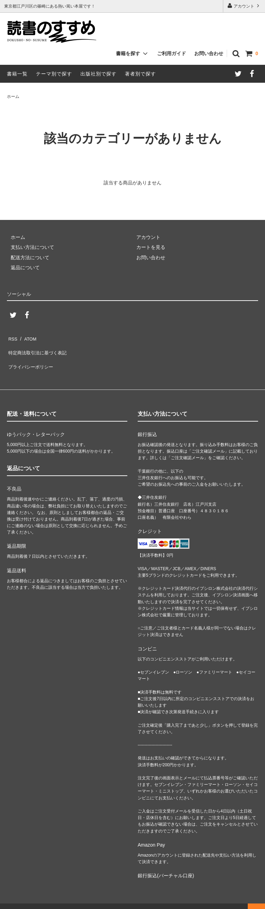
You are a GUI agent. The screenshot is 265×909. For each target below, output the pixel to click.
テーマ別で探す (54, 74)
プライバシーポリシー (31, 357)
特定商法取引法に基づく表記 (38, 347)
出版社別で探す (98, 74)
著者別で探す (140, 74)
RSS (12, 337)
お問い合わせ (208, 53)
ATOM (27, 337)
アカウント (244, 6)
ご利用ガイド (171, 53)
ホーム (13, 96)
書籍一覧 (17, 74)
